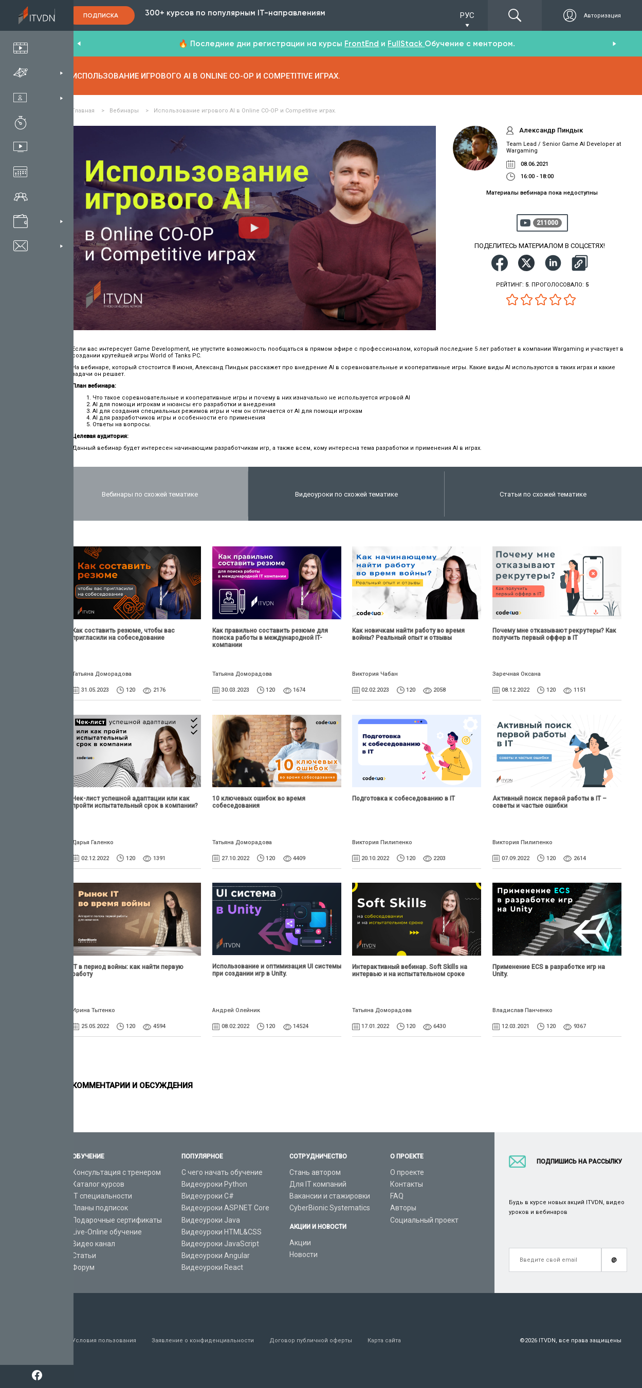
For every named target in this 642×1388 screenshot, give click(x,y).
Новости (303, 1254)
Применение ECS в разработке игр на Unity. (548, 970)
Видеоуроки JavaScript (220, 1244)
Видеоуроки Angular (215, 1255)
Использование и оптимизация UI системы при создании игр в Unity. (276, 970)
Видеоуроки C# (207, 1196)
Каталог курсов (98, 1184)
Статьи (84, 1255)
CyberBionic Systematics (329, 1208)
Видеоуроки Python (214, 1184)
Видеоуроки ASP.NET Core (225, 1208)
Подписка (100, 15)
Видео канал (93, 1244)
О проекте (407, 1172)
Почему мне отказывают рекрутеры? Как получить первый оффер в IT (554, 634)
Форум (83, 1267)
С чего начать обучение (222, 1172)
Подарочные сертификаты (117, 1220)
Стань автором (315, 1172)
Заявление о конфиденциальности (203, 1340)
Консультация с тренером (116, 1172)
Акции (300, 1243)
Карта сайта (384, 1340)
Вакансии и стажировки (329, 1196)
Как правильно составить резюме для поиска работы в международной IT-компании (270, 638)
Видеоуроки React (212, 1267)
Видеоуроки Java (210, 1220)
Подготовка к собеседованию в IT (403, 798)
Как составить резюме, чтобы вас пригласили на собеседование (123, 634)
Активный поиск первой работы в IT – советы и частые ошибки (549, 802)
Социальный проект (424, 1220)
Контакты (406, 1184)
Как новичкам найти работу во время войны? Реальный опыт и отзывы (408, 634)
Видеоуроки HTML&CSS (221, 1232)
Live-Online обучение (107, 1232)
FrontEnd (361, 43)
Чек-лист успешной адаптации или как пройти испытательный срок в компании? (135, 802)
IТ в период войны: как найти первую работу (128, 970)
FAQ (396, 1196)
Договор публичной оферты (310, 1340)
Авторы (403, 1208)
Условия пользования (104, 1340)
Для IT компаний (317, 1184)
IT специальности (102, 1196)
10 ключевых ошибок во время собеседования (258, 802)
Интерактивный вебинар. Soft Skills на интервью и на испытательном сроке (409, 970)
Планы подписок (100, 1208)
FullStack (406, 43)
